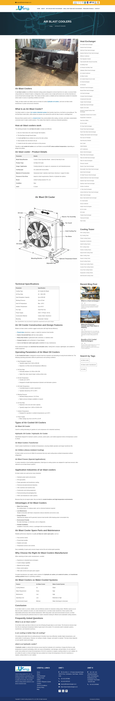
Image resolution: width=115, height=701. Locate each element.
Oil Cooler (82, 211)
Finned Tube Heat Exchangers (87, 128)
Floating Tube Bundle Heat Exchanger (89, 134)
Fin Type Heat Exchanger (86, 125)
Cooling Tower (87, 229)
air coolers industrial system (39, 112)
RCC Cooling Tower (84, 246)
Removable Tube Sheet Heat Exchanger (89, 168)
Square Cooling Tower (85, 257)
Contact (97, 8)
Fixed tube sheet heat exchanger (88, 131)
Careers (39, 683)
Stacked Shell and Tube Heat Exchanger (89, 52)
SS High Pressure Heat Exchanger (88, 174)
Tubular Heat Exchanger (85, 214)
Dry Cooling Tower (84, 235)
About (43, 8)
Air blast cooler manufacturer (88, 364)
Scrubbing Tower (84, 64)
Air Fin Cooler (83, 208)
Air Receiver (83, 84)
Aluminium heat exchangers (86, 87)
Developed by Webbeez (94, 698)
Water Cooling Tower (85, 255)
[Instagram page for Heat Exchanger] (66, 690)
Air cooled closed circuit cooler (87, 78)
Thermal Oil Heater (84, 217)
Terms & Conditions (42, 685)
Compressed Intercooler (85, 98)
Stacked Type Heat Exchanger (87, 180)
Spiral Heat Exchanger (85, 171)
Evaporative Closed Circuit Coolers (88, 114)
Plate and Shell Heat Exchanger (87, 157)
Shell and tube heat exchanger (72, 8)
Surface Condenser (84, 185)
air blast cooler (85, 359)
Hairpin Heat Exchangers (86, 206)
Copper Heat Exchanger (85, 101)
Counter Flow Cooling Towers (87, 266)
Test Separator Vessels (85, 58)
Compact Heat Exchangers (86, 95)
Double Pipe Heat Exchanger (87, 104)
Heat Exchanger (88, 41)
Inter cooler (83, 142)
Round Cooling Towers (85, 260)
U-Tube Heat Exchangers (86, 188)
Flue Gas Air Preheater (85, 137)
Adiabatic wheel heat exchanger (87, 69)
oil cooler (83, 370)
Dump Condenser (84, 203)
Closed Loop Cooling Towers (86, 263)
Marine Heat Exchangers (86, 151)
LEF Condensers (84, 148)
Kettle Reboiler (83, 145)
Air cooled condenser (85, 72)
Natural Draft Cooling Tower (86, 252)
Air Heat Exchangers (85, 81)
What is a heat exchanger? (90, 300)
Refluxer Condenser (84, 55)
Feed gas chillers (84, 120)
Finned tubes (20, 331)
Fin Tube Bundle (84, 200)
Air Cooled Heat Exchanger (54, 8)
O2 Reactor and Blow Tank (86, 67)
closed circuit (37, 117)
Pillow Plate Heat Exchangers (87, 154)
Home (38, 8)
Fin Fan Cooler (83, 122)
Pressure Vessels (88, 8)
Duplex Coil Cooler (84, 107)
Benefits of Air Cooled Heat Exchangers (88, 339)
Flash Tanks (83, 220)
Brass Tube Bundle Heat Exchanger (88, 197)
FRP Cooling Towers (85, 232)
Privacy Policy (40, 687)
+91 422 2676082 (93, 684)
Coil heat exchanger (85, 92)
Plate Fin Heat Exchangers (86, 160)
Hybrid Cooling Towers (85, 243)
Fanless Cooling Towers (85, 249)
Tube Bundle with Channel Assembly (88, 61)
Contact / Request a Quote (44, 681)
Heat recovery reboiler (85, 140)
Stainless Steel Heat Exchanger (87, 183)
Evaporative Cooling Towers (86, 272)
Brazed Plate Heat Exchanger (87, 90)
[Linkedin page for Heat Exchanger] (63, 690)
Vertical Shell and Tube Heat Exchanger (89, 191)
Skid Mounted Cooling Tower (86, 275)
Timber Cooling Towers (85, 237)
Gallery (39, 679)
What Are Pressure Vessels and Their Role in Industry (90, 325)
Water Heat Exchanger (85, 194)
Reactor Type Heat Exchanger (87, 165)
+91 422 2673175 (64, 681)
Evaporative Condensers (85, 117)
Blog (38, 689)
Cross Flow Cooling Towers (86, 269)
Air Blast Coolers (84, 75)
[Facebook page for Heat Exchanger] (60, 690)
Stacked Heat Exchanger (86, 46)
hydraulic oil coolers (53, 101)
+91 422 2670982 (64, 678)
